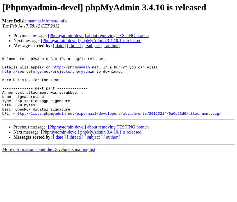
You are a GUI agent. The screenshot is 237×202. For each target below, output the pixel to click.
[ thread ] (75, 45)
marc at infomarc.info (47, 21)
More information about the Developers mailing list (48, 161)
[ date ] (59, 45)
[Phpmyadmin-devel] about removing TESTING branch (98, 35)
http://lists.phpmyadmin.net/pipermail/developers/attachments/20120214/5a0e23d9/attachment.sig (117, 125)
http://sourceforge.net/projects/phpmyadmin (48, 74)
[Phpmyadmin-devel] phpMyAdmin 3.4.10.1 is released (91, 40)
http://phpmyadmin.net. (77, 69)
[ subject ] (93, 45)
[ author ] (112, 45)
